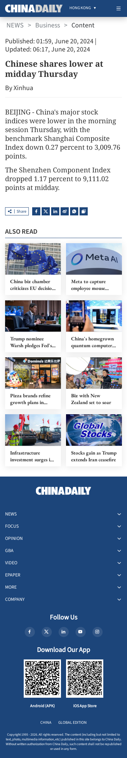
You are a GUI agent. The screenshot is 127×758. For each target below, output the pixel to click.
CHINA (45, 722)
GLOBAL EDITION (72, 722)
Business (47, 25)
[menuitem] (80, 8)
